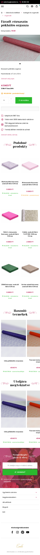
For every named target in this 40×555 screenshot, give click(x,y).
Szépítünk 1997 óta (10, 116)
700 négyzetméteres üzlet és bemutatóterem (14, 124)
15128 (13, 31)
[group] (14, 347)
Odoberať (20, 472)
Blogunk (5, 507)
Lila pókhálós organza (13, 361)
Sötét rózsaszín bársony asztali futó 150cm (10, 234)
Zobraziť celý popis (7, 79)
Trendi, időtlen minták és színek (15, 129)
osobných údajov (26, 479)
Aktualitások (7, 502)
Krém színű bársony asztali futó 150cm (30, 285)
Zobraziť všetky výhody (9, 135)
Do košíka (25, 100)
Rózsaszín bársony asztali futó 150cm (30, 183)
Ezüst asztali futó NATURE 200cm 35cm (30, 234)
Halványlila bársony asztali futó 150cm (10, 183)
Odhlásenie (7, 481)
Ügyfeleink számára (10, 492)
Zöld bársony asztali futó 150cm (10, 285)
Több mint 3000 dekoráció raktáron (17, 119)
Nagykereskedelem (9, 497)
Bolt (4, 512)
